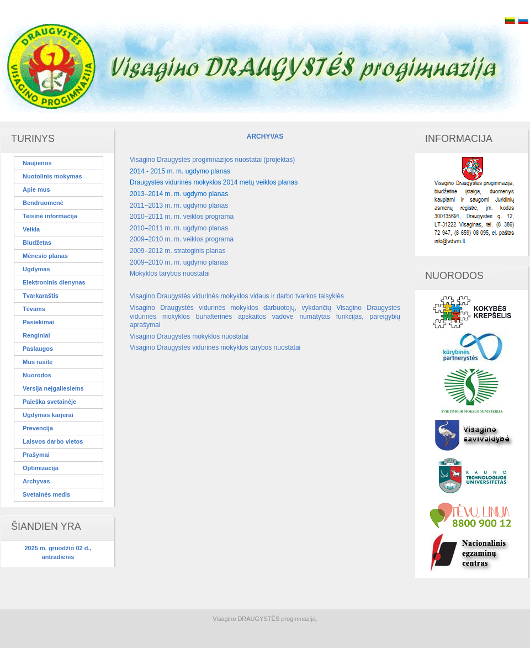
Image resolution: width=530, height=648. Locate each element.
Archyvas (36, 481)
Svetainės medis (46, 494)
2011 (137, 205)
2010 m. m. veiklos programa (191, 239)
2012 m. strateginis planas (186, 251)
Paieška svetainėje (49, 401)
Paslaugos (38, 348)
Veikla (31, 229)
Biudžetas (37, 242)
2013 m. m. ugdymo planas (188, 205)
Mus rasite (37, 362)
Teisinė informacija (50, 216)
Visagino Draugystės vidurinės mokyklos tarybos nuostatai (215, 347)
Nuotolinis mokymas (52, 176)
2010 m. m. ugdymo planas (188, 262)
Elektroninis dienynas (54, 282)
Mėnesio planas (45, 255)
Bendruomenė (43, 202)
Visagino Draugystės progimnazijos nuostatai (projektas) (212, 160)
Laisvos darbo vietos (53, 441)
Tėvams (34, 308)
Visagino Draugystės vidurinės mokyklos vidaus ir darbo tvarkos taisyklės (237, 296)
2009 (137, 239)
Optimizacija (41, 468)
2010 (137, 216)
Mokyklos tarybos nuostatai (170, 273)
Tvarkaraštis (41, 295)
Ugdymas (36, 269)
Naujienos (37, 163)
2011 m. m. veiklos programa (191, 216)
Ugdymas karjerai (48, 415)
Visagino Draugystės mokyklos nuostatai (189, 336)
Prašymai (36, 454)
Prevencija (38, 428)
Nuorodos (37, 375)
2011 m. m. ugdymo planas (188, 228)
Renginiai (36, 335)
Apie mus (36, 189)
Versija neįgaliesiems (53, 388)
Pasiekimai (38, 322)
